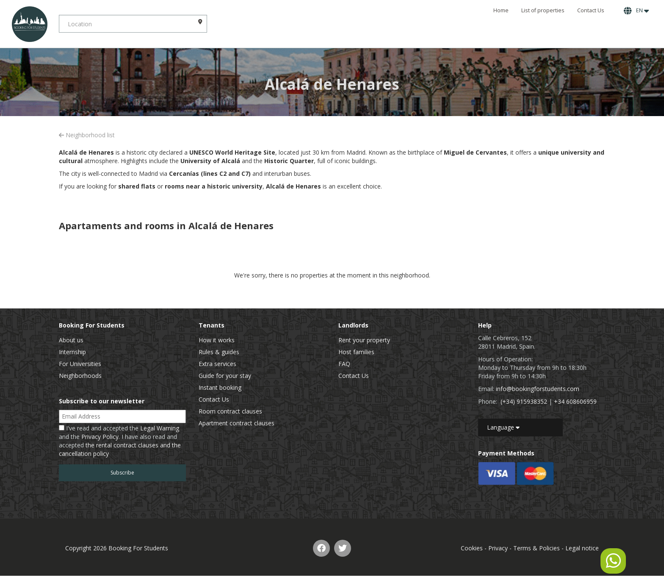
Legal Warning (159, 428)
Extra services (217, 364)
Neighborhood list (87, 135)
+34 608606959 (575, 401)
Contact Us (590, 10)
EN (636, 10)
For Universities (80, 364)
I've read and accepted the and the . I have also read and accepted (120, 441)
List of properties (542, 10)
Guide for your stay (225, 376)
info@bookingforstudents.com (537, 389)
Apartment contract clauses (236, 423)
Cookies (472, 548)
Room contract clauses (230, 411)
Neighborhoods (80, 376)
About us (71, 340)
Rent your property (364, 340)
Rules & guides (219, 352)
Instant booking (220, 387)
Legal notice (582, 548)
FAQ (344, 364)
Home (501, 10)
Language (503, 427)
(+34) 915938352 (524, 401)
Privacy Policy (100, 437)
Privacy (498, 548)
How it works (217, 340)
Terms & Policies (536, 548)
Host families (356, 352)
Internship (72, 352)
